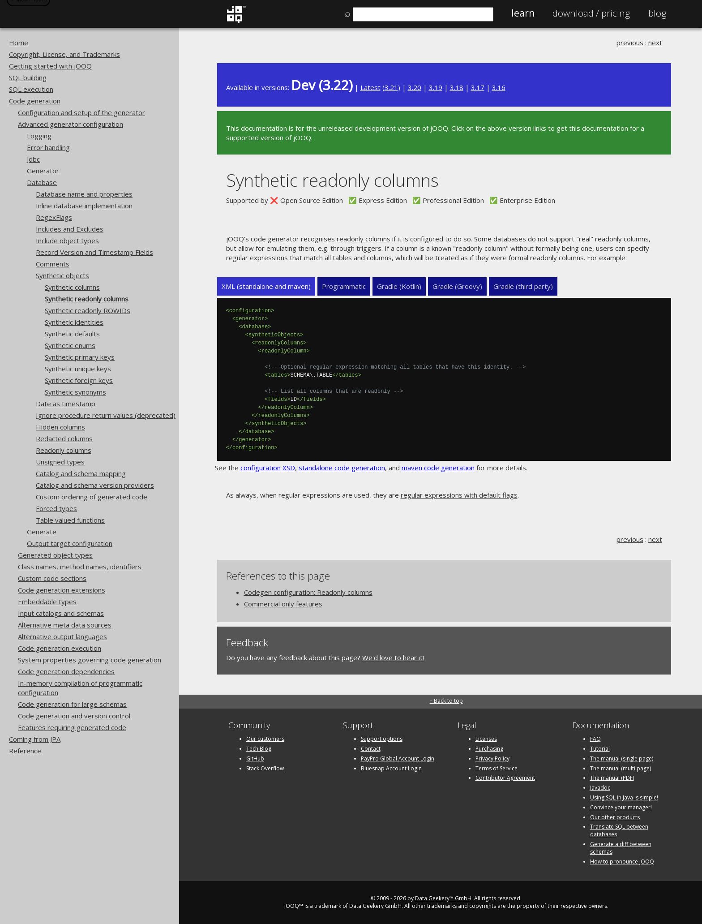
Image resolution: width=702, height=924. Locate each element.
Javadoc (600, 787)
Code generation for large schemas (72, 704)
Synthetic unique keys (78, 368)
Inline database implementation (84, 205)
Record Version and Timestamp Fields (94, 252)
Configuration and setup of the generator (81, 112)
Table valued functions (70, 520)
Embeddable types (47, 601)
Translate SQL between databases (619, 830)
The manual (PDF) (612, 778)
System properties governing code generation (89, 659)
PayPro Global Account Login (397, 758)
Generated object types (55, 554)
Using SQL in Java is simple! (624, 797)
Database (42, 182)
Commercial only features (283, 603)
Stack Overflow (265, 768)
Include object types (67, 240)
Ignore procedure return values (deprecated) (106, 415)
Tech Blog (258, 748)
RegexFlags (54, 217)
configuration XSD (267, 467)
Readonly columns (63, 450)
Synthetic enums (70, 345)
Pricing (591, 13)
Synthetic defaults (72, 333)
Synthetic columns (72, 287)
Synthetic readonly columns (86, 298)
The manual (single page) (621, 758)
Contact (371, 748)
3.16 (498, 87)
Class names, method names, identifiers (79, 566)
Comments (52, 263)
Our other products (615, 817)
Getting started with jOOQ (50, 65)
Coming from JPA (34, 739)
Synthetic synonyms (75, 391)
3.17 (477, 87)
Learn (523, 13)
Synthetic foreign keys (79, 380)
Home (18, 42)
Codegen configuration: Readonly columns (308, 592)
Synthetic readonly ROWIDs (87, 310)
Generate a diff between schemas (620, 847)
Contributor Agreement (505, 778)
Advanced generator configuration (70, 124)
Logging (39, 135)
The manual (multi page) (620, 768)
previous (629, 42)
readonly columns (363, 238)
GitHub (255, 758)
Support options (381, 739)
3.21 (391, 87)
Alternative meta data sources (64, 624)
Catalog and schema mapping (81, 473)
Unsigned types (60, 461)
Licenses (486, 739)
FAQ (595, 739)
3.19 (435, 87)
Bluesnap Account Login (391, 768)
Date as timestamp (65, 403)
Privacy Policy (492, 758)
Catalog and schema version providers (95, 485)
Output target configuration (69, 543)
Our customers (265, 739)
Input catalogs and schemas (61, 613)
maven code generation (438, 467)
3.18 (456, 87)
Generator (43, 170)
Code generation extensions (61, 589)
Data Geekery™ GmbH (443, 898)
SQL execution (31, 89)
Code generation (34, 100)
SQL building (28, 77)
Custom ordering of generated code (91, 496)
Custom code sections (52, 578)
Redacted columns (64, 438)
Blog (657, 13)
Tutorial (600, 748)
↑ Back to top (446, 701)
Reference (25, 750)
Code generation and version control (74, 715)
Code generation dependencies (66, 671)
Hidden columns (60, 426)
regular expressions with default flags (459, 494)
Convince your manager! (621, 807)
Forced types (56, 508)
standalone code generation (342, 467)
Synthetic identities (74, 322)
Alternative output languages (62, 636)
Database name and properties (84, 193)
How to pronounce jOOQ (622, 861)
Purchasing (489, 748)
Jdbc (33, 159)
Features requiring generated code (72, 727)
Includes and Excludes (69, 228)
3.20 (414, 87)
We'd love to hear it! (393, 657)
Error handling (48, 147)
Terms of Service (496, 768)
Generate (41, 531)
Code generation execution (59, 648)
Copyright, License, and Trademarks (64, 54)
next (655, 42)
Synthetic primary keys (80, 356)
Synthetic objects (62, 275)
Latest (370, 87)
